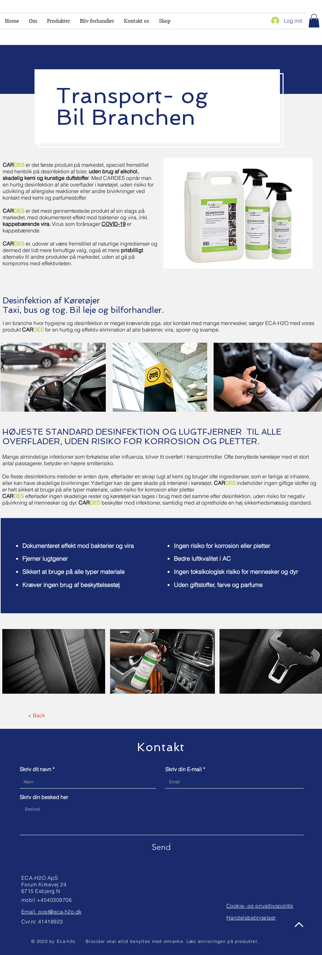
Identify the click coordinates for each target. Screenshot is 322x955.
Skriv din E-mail (183, 769)
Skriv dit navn (35, 769)
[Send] (161, 847)
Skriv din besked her (44, 797)
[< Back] (36, 715)
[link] (314, 21)
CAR (13, 496)
